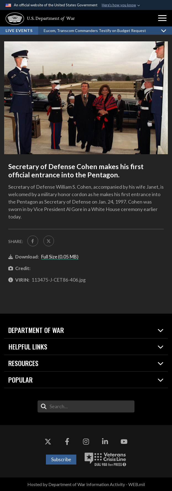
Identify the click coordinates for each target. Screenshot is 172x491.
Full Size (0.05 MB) (60, 257)
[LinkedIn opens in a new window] (105, 442)
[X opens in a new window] (48, 442)
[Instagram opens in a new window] (86, 442)
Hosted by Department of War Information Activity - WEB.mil (86, 484)
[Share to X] (48, 241)
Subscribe (61, 459)
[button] (162, 18)
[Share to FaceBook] (32, 241)
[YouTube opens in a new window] (124, 442)
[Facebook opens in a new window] (67, 442)
